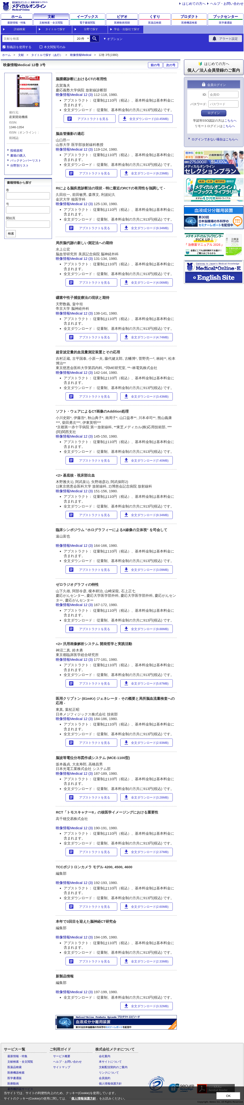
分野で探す (91, 29)
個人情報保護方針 (110, 1083)
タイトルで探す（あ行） (47, 55)
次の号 (170, 65)
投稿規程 (16, 150)
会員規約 (104, 1078)
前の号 (155, 65)
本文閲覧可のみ (55, 47)
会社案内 (104, 1056)
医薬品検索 (14, 1067)
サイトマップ (61, 1067)
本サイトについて (110, 1061)
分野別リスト (19, 165)
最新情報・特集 (17, 1056)
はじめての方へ (194, 3)
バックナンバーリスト (25, 160)
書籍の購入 (18, 155)
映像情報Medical (80, 55)
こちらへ (230, 120)
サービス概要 (61, 1056)
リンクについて (109, 1072)
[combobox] (38, 38)
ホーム (6, 55)
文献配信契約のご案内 (113, 1067)
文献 (21, 55)
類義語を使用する (19, 47)
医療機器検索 (16, 1072)
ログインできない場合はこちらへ (215, 139)
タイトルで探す (55, 29)
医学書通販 (14, 1078)
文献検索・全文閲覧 (20, 1061)
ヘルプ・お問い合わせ (227, 3)
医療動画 (13, 1083)
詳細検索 (19, 29)
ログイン (214, 113)
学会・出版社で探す (127, 29)
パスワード (198, 104)
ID (204, 94)
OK (228, 1096)
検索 (11, 233)
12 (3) (88, 95)
